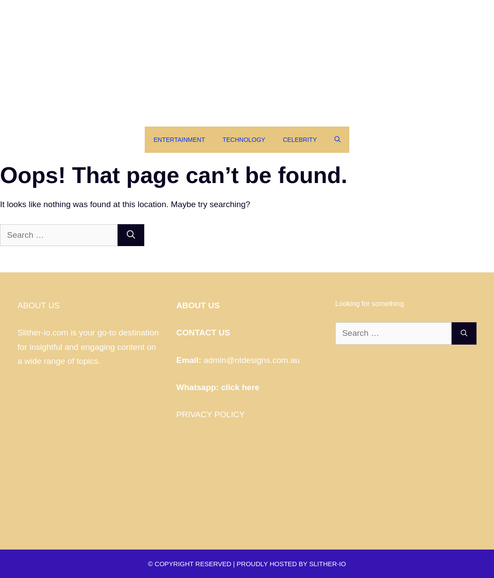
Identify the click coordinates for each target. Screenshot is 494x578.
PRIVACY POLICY (210, 414)
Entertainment (179, 139)
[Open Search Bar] (337, 140)
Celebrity (300, 139)
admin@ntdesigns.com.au (252, 360)
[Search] (131, 235)
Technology (244, 139)
